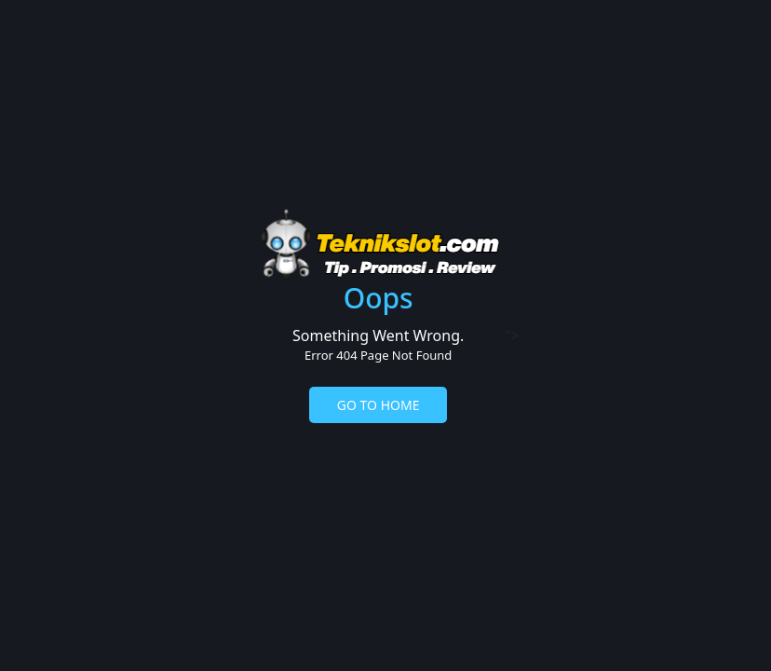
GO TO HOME (378, 405)
